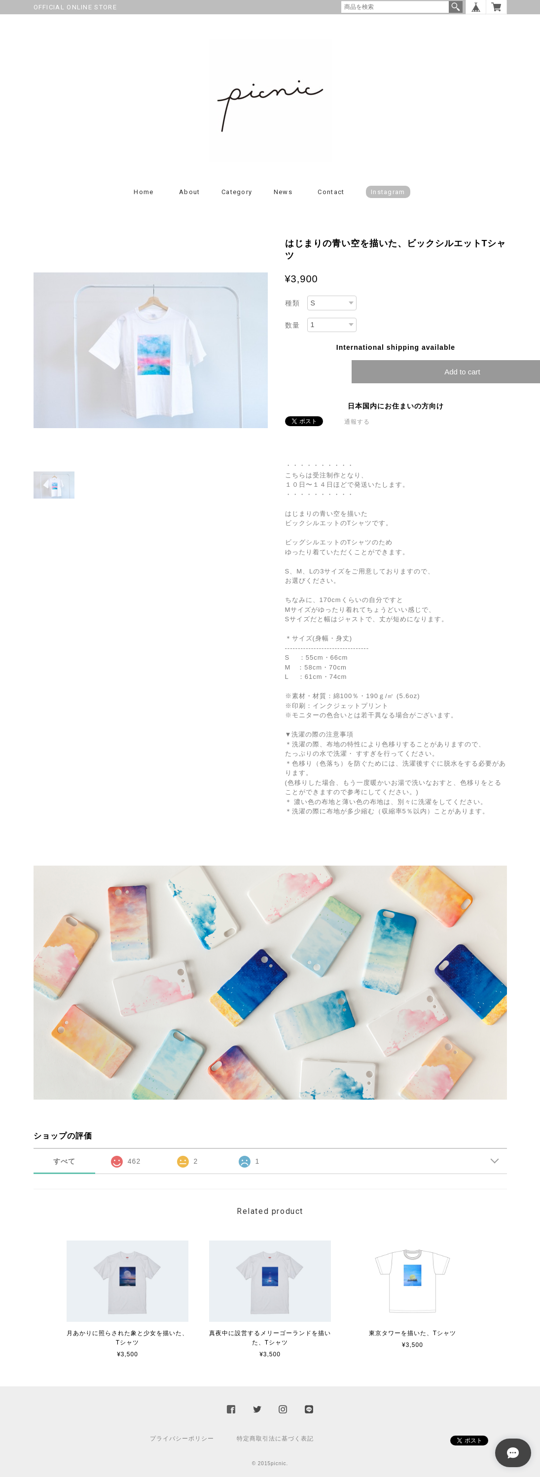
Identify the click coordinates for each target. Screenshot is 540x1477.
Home (143, 192)
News (283, 192)
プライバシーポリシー (182, 1438)
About (189, 192)
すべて (64, 1161)
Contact (331, 192)
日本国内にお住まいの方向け (396, 406)
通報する (357, 421)
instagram (388, 192)
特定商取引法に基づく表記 (275, 1438)
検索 (456, 7)
